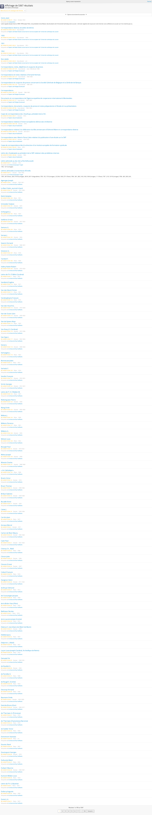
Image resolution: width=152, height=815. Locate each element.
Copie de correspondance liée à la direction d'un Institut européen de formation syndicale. (34, 145)
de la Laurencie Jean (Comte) (11, 619)
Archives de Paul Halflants (15, 184)
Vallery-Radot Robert (8, 267)
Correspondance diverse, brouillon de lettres (17, 28)
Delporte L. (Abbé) (7, 643)
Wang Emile (5, 408)
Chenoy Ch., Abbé (7, 549)
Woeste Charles (6, 462)
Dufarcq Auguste (7, 791)
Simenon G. (5, 251)
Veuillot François (7, 376)
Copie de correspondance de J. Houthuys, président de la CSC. (23, 114)
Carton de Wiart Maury (9, 533)
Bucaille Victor (6, 502)
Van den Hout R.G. (7, 306)
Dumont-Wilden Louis (9, 776)
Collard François (7, 572)
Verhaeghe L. (5, 353)
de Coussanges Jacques (9, 596)
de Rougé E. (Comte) (8, 682)
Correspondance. (7, 90)
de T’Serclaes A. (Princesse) (11, 713)
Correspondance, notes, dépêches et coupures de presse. (22, 67)
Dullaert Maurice (7, 768)
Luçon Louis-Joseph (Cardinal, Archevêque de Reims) (20, 650)
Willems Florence (7, 423)
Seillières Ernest (7, 220)
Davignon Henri (6, 580)
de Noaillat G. (6, 666)
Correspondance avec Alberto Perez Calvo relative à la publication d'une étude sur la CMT (33, 137)
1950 (2, 36)
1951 (2, 43)
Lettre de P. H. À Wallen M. (10, 392)
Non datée (5, 59)
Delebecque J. (6, 635)
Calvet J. (4, 509)
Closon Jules (5, 556)
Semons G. (5, 227)
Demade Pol (5, 658)
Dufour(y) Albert (7, 760)
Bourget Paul (5, 447)
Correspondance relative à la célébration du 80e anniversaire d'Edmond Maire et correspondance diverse (39, 130)
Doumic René (6, 744)
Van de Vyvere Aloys (8, 321)
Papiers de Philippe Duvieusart (16, 71)
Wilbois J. (4, 415)
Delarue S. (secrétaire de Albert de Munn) (16, 627)
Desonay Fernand (7, 690)
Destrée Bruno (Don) (8, 705)
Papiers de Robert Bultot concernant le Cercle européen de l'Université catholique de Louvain (33, 31)
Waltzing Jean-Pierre (8, 400)
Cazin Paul (4, 541)
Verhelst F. (5, 368)
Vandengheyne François (10, 298)
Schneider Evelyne (7, 204)
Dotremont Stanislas (8, 737)
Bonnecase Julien (7, 361)
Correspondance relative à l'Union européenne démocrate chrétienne (26, 122)
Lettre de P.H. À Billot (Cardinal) (12, 274)
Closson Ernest (6, 564)
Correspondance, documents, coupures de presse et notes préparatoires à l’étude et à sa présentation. (39, 106)
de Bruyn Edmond (7, 588)
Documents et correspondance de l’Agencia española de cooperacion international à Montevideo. (36, 98)
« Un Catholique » (7, 470)
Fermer (149, 1)
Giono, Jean (5, 18)
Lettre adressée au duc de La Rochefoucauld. (17, 161)
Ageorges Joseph (7, 180)
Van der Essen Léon (8, 314)
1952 (2, 51)
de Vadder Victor (7, 729)
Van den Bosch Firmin (9, 290)
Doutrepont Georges (8, 752)
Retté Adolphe (6, 196)
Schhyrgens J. (6, 212)
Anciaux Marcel (6, 525)
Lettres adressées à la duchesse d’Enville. (16, 171)
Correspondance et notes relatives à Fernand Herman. (21, 75)
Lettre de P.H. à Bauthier (10, 784)
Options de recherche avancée (76, 14)
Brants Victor (6, 478)
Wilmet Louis (5, 439)
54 (84, 811)
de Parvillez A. (6, 674)
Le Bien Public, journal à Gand (12, 188)
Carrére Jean (5, 517)
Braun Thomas (6, 486)
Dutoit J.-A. (5, 799)
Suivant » (90, 811)
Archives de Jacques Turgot (15, 165)
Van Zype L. (5, 337)
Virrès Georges (6, 384)
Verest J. (4, 345)
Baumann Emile (6, 697)
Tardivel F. (4, 259)
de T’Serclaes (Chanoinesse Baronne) (14, 721)
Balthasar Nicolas (7, 611)
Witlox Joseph (6, 455)
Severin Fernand (7, 243)
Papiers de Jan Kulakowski (15, 118)
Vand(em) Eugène (7, 282)
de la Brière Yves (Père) (9, 603)
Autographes (11, 22)
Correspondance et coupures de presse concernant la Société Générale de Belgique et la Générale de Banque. (41, 83)
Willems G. (5, 431)
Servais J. (4, 235)
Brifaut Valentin (6, 494)
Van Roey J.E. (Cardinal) (9, 329)
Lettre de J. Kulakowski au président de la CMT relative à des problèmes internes (30, 153)
